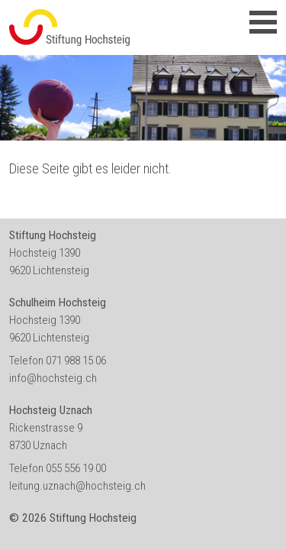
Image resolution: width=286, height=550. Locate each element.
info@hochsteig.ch (53, 378)
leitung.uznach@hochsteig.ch (77, 486)
